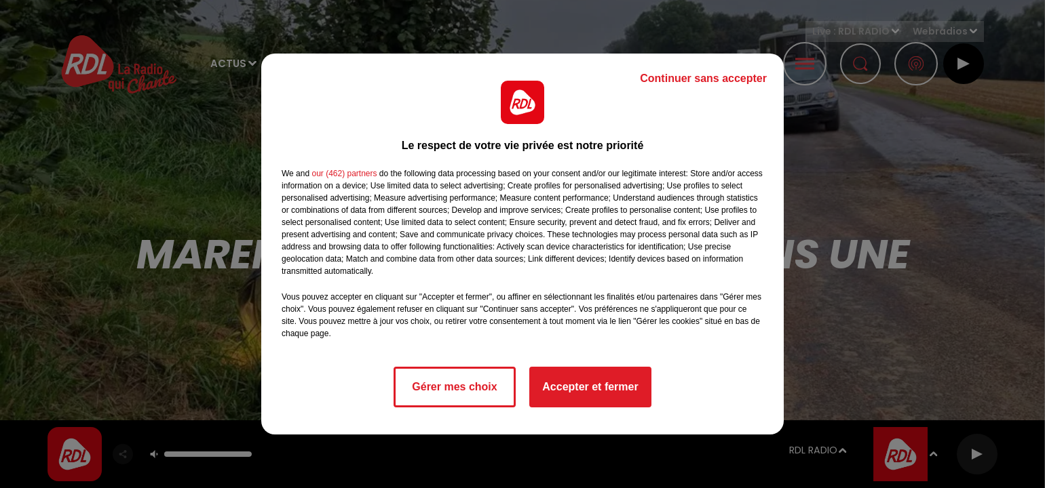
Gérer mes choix (454, 386)
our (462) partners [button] (344, 173)
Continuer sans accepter (703, 78)
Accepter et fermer (590, 386)
